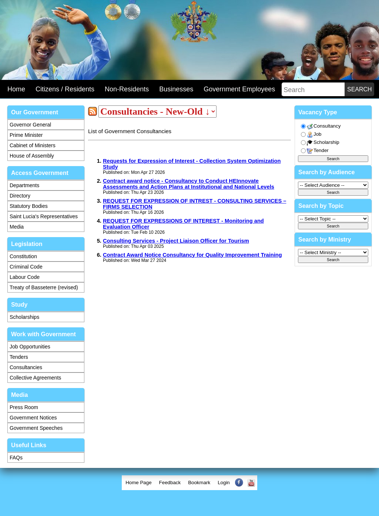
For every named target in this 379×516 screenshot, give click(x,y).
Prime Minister (26, 135)
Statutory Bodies (29, 206)
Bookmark (199, 482)
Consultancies (26, 367)
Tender (318, 151)
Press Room (24, 407)
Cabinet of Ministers (33, 145)
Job (314, 134)
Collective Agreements (35, 378)
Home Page (138, 482)
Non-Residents (127, 89)
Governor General (30, 125)
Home (16, 89)
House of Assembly (32, 156)
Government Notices (33, 418)
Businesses (176, 89)
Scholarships (24, 317)
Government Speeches (36, 428)
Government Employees (239, 89)
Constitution (23, 256)
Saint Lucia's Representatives (44, 216)
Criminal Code (26, 267)
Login (224, 482)
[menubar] (189, 482)
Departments (24, 185)
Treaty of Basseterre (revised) (44, 287)
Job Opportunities (30, 347)
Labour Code (25, 277)
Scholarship (323, 142)
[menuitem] (138, 482)
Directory (20, 196)
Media (17, 227)
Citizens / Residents (65, 89)
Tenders (19, 357)
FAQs (16, 458)
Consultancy (324, 126)
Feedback (170, 482)
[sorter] (157, 111)
